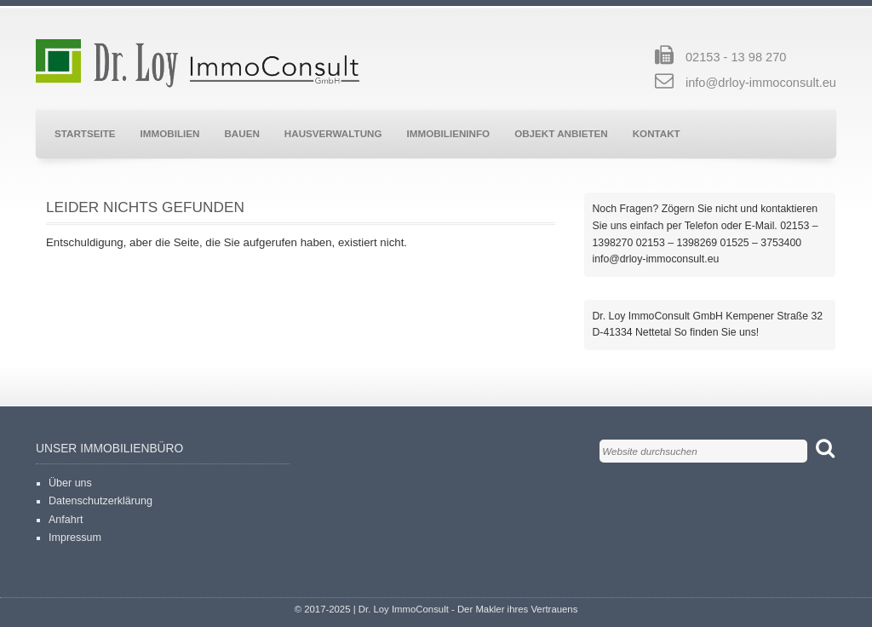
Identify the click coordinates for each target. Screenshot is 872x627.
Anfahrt (66, 520)
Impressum (75, 538)
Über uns (70, 483)
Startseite (85, 133)
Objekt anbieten (561, 133)
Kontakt (656, 133)
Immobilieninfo (448, 133)
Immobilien (170, 133)
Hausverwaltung (333, 133)
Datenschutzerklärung (100, 501)
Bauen (241, 133)
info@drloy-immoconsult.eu (761, 82)
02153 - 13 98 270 (736, 57)
